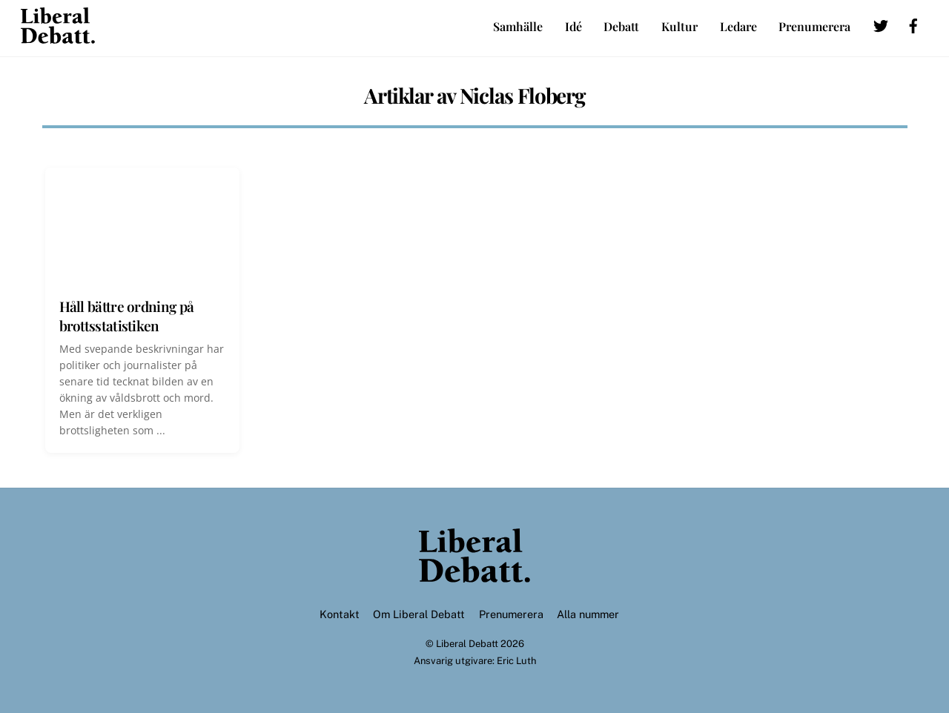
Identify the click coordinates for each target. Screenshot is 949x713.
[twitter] (881, 23)
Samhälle (518, 26)
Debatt (621, 26)
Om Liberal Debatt (419, 614)
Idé (573, 26)
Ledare (738, 26)
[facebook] (913, 23)
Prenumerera (814, 26)
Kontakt (340, 614)
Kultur (679, 26)
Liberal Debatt (467, 643)
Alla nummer (588, 614)
